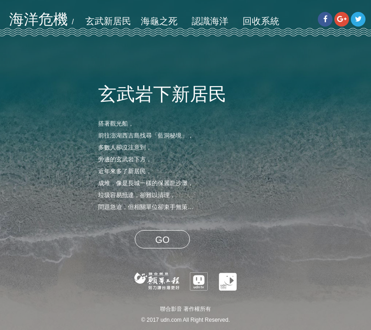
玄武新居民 (108, 21)
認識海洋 (210, 21)
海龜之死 (159, 21)
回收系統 (261, 21)
